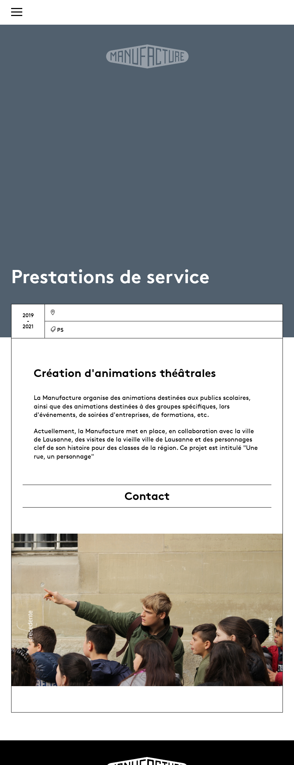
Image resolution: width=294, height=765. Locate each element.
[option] (147, 610)
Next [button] (271, 629)
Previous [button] (30, 626)
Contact (147, 496)
